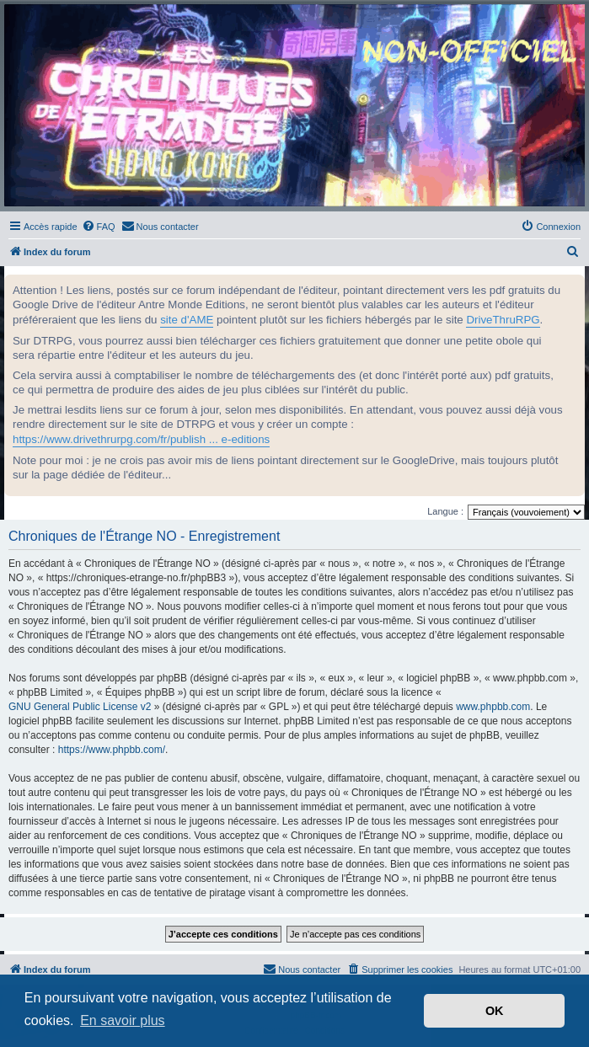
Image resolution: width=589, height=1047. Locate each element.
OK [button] (494, 1011)
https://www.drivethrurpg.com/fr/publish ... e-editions (141, 439)
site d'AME (186, 319)
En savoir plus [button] (122, 1020)
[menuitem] (98, 226)
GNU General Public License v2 (79, 707)
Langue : (445, 511)
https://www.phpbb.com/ (111, 750)
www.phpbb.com (493, 707)
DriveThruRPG (502, 319)
